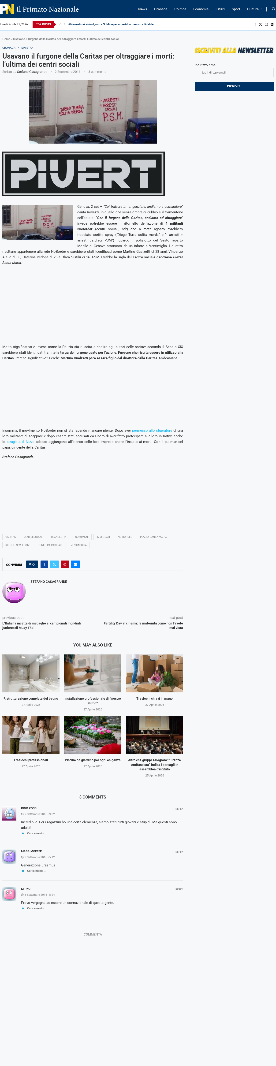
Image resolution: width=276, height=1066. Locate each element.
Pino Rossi (29, 808)
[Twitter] (260, 24)
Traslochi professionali (31, 760)
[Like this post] (33, 564)
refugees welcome (18, 545)
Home (6, 39)
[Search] (273, 9)
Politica (180, 9)
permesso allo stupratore (152, 430)
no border (125, 537)
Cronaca (160, 9)
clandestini (59, 537)
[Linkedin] (272, 24)
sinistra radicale (51, 545)
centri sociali (33, 537)
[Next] (65, 24)
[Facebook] (255, 24)
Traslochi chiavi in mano (154, 698)
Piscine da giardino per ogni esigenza (93, 760)
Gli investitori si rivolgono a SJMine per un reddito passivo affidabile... (112, 24)
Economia (201, 9)
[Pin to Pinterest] (65, 564)
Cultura (253, 9)
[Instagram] (266, 24)
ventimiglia (79, 545)
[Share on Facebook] (44, 564)
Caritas (10, 537)
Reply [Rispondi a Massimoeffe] (179, 852)
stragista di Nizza (21, 442)
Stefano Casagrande (32, 72)
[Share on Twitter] (54, 564)
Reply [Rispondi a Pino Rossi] (179, 809)
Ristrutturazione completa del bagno (31, 698)
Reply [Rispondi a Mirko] (179, 889)
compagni (82, 537)
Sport (236, 9)
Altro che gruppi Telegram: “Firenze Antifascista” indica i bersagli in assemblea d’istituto (154, 764)
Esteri (220, 9)
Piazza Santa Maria (153, 537)
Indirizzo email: (234, 70)
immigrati (103, 537)
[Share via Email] (75, 564)
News (142, 9)
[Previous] (60, 24)
